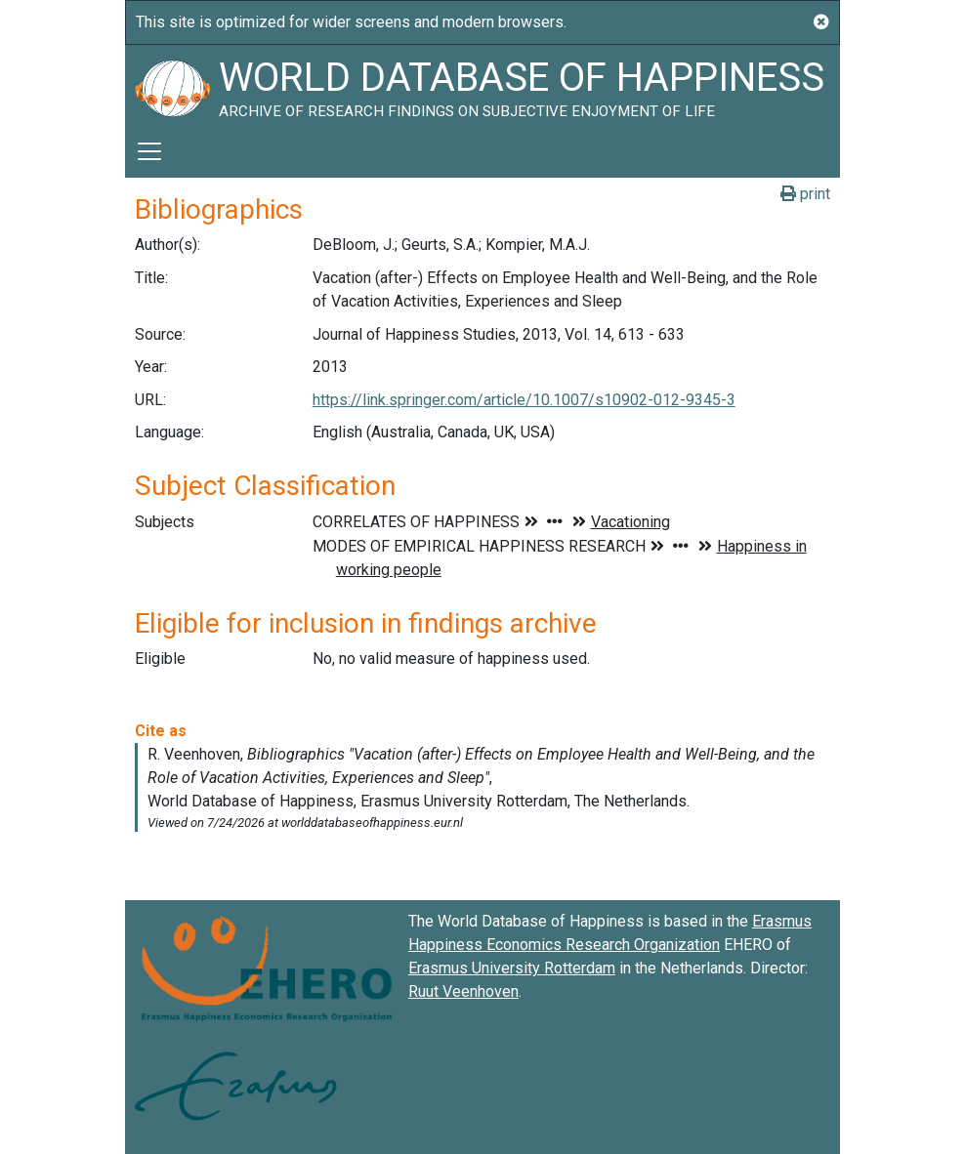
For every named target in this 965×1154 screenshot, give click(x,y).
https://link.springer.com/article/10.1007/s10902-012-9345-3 (524, 400)
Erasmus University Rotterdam (511, 968)
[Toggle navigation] (149, 151)
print (805, 194)
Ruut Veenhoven (463, 991)
